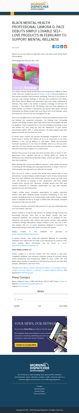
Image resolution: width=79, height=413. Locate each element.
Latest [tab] (17, 306)
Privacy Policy (40, 391)
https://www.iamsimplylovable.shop (25, 234)
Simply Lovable (45, 94)
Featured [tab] (63, 306)
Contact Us (63, 281)
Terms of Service (39, 394)
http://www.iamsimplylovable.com (31, 284)
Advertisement (39, 389)
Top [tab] (39, 306)
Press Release (23, 286)
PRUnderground (27, 273)
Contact (39, 386)
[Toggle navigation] (12, 13)
